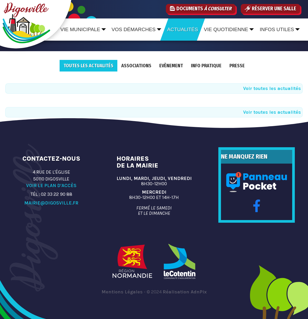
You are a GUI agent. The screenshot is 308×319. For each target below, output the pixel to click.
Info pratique (206, 66)
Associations (136, 66)
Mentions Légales (122, 292)
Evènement (171, 66)
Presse (237, 66)
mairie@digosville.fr (51, 203)
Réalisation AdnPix (185, 292)
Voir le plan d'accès (51, 185)
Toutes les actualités (88, 66)
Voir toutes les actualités (272, 88)
